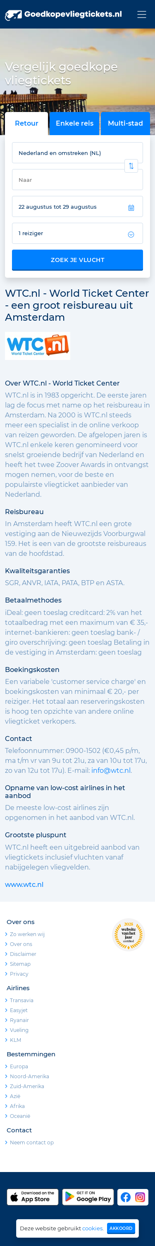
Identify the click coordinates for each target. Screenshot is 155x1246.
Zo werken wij (27, 934)
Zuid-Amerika (27, 1086)
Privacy (19, 974)
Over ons (21, 944)
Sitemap (20, 964)
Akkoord (121, 1228)
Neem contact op (32, 1142)
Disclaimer (23, 954)
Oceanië (20, 1116)
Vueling (19, 1030)
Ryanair (19, 1020)
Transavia (21, 1000)
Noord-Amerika (29, 1076)
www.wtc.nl (24, 885)
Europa (19, 1066)
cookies (92, 1228)
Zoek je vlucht (77, 260)
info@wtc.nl (111, 770)
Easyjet (19, 1010)
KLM (15, 1040)
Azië (15, 1096)
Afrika (17, 1106)
